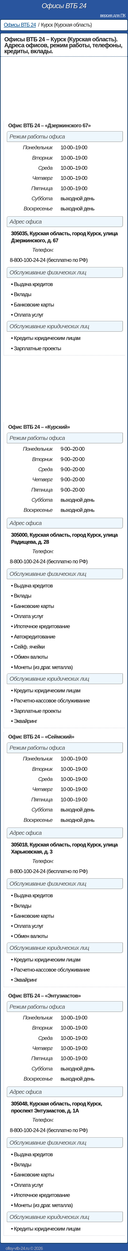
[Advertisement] (64, 89)
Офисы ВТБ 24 (64, 6)
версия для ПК (113, 15)
